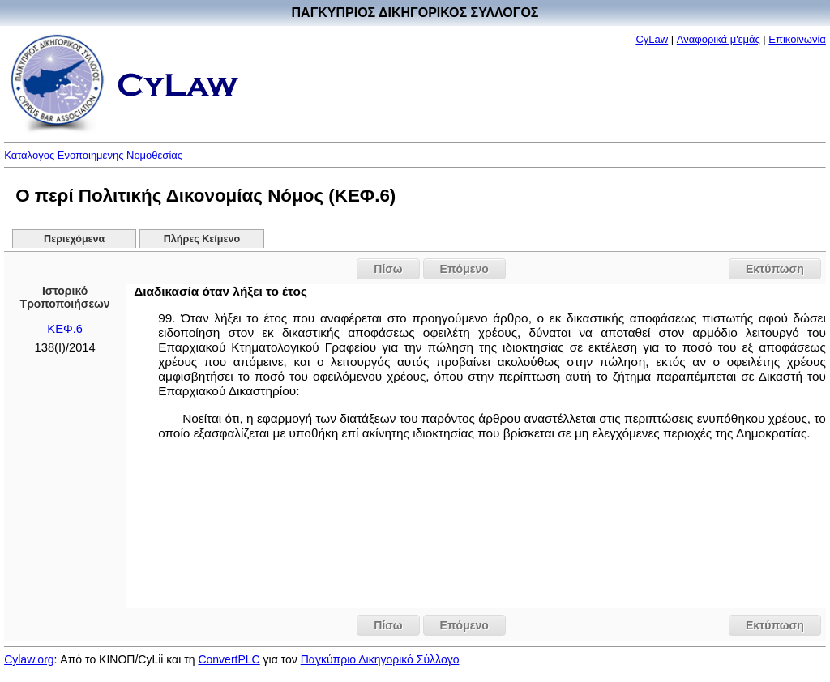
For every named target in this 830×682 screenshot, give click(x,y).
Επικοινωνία (797, 39)
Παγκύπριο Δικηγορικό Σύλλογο (380, 659)
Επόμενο (464, 268)
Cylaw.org (28, 659)
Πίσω (388, 268)
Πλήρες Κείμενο (202, 239)
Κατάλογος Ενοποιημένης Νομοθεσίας (93, 155)
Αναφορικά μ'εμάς (718, 39)
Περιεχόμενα (74, 239)
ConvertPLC (228, 659)
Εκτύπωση (775, 268)
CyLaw (651, 39)
